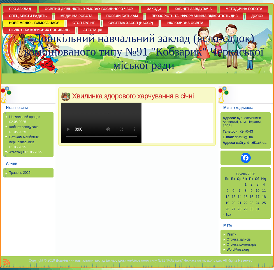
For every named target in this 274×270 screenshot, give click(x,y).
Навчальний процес (24, 117)
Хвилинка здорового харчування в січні (133, 96)
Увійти (231, 234)
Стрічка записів (239, 239)
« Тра (227, 214)
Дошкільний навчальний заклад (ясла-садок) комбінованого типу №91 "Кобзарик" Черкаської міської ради (144, 51)
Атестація (16, 152)
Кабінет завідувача (24, 127)
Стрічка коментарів (242, 244)
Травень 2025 (20, 173)
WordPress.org (238, 249)
